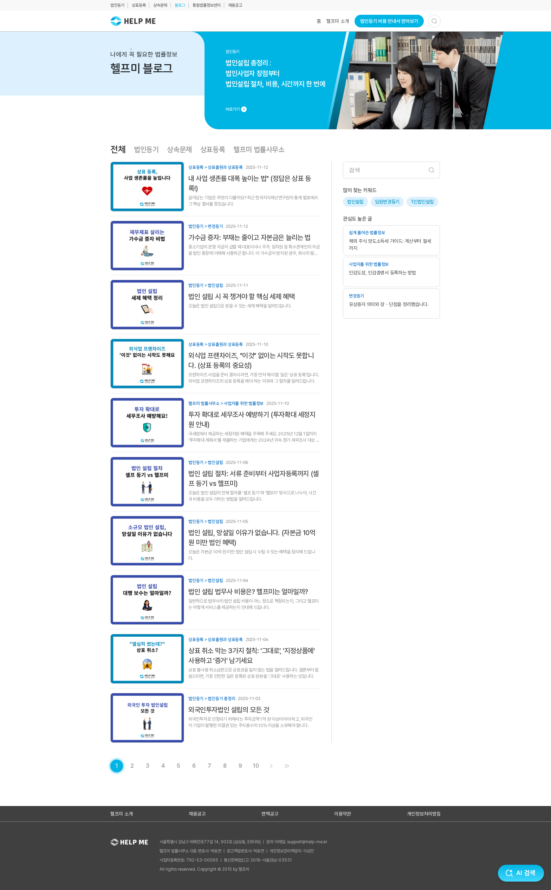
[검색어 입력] (391, 170)
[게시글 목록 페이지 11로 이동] (286, 766)
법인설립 (355, 201)
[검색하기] (434, 21)
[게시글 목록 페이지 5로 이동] (178, 766)
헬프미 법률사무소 (258, 150)
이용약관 (342, 814)
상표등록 (139, 5)
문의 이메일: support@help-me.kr (296, 841)
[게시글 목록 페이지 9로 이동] (240, 766)
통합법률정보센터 (207, 5)
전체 (117, 149)
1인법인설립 (422, 201)
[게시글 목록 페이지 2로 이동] (132, 766)
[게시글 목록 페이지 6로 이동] (194, 766)
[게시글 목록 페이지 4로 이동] (163, 766)
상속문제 (160, 5)
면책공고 (269, 814)
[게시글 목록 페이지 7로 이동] (209, 766)
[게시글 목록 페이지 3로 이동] (147, 766)
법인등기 (117, 5)
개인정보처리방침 (424, 814)
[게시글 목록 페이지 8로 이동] (225, 766)
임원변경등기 (387, 201)
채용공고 (235, 5)
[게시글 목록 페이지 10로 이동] (255, 766)
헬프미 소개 (337, 21)
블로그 (180, 5)
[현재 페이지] (116, 766)
